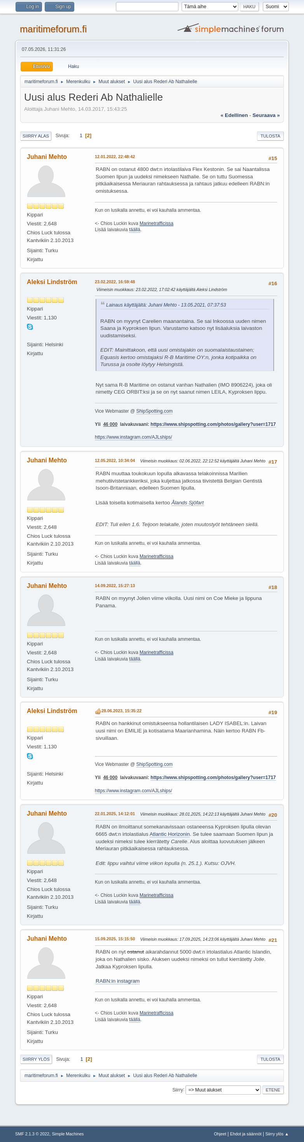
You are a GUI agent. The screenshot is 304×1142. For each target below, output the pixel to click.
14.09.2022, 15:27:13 (115, 585)
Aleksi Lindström (52, 282)
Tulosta (270, 136)
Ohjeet (220, 1134)
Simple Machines (68, 1134)
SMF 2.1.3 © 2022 (32, 1134)
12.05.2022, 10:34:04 (115, 460)
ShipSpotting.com (154, 411)
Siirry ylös (36, 1059)
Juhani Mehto (47, 156)
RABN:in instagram (118, 981)
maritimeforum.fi (53, 29)
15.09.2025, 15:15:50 (115, 938)
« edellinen (234, 115)
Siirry (177, 1089)
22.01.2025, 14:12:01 (115, 813)
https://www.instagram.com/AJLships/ (133, 437)
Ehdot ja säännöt (246, 1134)
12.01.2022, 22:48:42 (115, 156)
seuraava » (266, 115)
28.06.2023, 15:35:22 (121, 710)
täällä (134, 229)
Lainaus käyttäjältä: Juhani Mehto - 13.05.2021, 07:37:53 (166, 305)
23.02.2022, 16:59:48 (115, 281)
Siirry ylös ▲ (277, 1134)
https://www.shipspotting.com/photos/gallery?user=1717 (213, 424)
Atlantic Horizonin (170, 834)
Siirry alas (36, 136)
